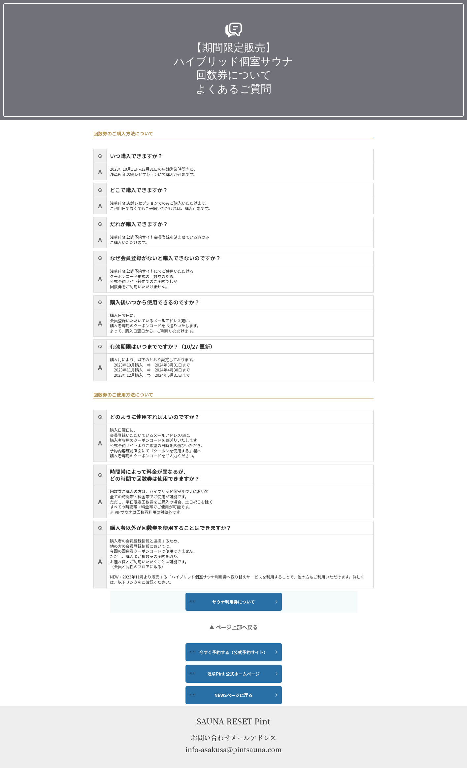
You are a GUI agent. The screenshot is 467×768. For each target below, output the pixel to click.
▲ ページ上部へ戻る (233, 627)
